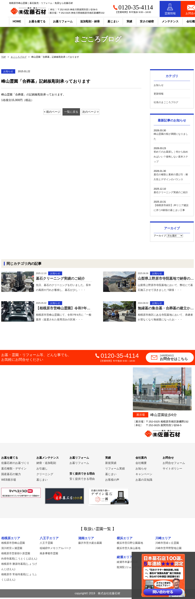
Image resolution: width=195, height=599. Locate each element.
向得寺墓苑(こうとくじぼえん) (19, 559)
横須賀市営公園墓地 (167, 563)
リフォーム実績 (115, 469)
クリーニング (44, 475)
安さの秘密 (139, 20)
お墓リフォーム (55, 20)
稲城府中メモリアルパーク (55, 549)
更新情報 (158, 93)
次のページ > (94, 111)
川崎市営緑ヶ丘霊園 (167, 544)
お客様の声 (112, 481)
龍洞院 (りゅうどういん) (131, 568)
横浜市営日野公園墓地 (130, 544)
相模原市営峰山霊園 (13, 544)
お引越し (42, 469)
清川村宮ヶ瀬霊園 (11, 549)
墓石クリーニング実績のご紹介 (171, 192)
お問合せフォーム (174, 464)
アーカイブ (160, 235)
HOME (9, 20)
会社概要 (141, 464)
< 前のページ (48, 111)
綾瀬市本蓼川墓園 (127, 563)
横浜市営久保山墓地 (128, 549)
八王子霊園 (46, 544)
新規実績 (110, 464)
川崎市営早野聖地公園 (168, 549)
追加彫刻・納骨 (82, 20)
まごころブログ (17, 57)
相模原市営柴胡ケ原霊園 (15, 554)
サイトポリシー (172, 469)
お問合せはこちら (177, 359)
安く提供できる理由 (82, 480)
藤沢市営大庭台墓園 (90, 544)
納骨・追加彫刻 (46, 464)
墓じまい (42, 481)
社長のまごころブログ (166, 102)
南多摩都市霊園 (49, 554)
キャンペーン (143, 475)
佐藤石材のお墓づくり (15, 464)
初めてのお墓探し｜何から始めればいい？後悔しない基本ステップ (171, 156)
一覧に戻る (71, 111)
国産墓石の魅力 (11, 475)
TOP (3, 57)
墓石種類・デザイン (13, 469)
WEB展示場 (8, 481)
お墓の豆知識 (143, 481)
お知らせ (158, 85)
